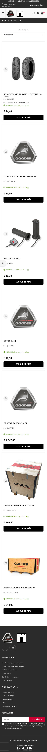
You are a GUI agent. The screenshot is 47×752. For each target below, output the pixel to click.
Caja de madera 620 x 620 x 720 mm (19, 505)
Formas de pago (8, 696)
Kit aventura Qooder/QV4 (15, 423)
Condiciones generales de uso (12, 663)
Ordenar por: (23, 30)
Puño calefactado (12, 259)
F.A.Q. (4, 703)
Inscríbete (36, 719)
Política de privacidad (9, 670)
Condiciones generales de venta (13, 666)
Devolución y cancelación (10, 677)
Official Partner (7, 680)
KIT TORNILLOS (10, 341)
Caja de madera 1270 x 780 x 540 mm (19, 588)
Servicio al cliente (8, 692)
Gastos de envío (7, 699)
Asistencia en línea (37, 5)
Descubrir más (23, 117)
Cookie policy (6, 673)
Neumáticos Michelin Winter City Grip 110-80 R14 (23, 95)
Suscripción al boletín (9, 706)
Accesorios (12, 20)
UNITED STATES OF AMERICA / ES (9, 5)
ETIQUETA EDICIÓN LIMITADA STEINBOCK (20, 177)
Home (4, 20)
